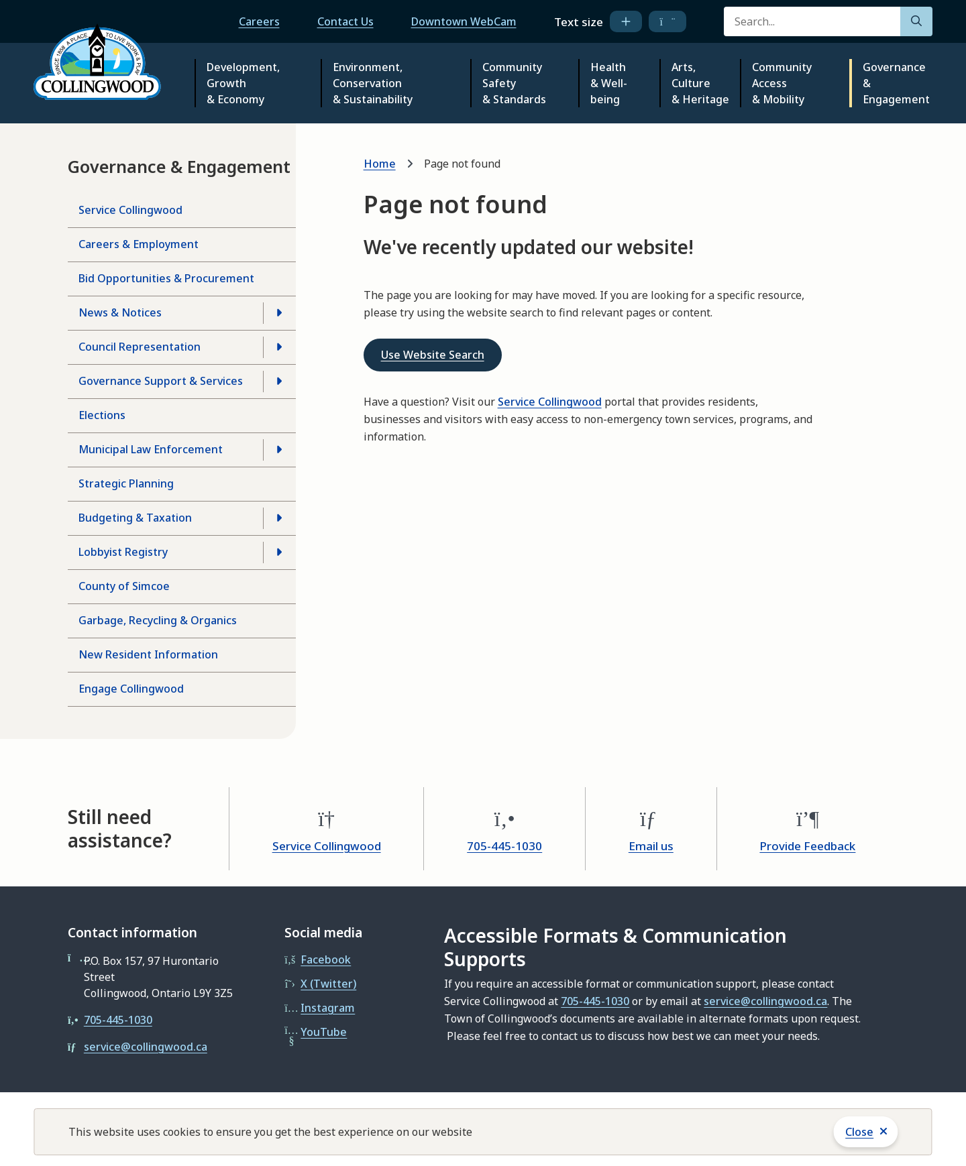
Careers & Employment (138, 244)
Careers (259, 21)
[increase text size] (626, 21)
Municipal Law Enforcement (150, 449)
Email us (651, 846)
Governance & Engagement (896, 83)
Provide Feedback (807, 846)
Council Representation (139, 346)
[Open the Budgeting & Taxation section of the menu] (279, 518)
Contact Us (345, 21)
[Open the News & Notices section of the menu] (279, 313)
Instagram (328, 1007)
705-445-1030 (504, 846)
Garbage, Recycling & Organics (157, 620)
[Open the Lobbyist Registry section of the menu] (279, 552)
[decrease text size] (668, 21)
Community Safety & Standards (514, 83)
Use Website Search (432, 354)
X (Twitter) (328, 983)
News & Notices (120, 312)
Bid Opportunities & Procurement (166, 278)
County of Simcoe (124, 586)
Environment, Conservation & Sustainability (373, 83)
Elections (101, 415)
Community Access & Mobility (782, 83)
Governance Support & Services (160, 380)
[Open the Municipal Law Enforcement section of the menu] (279, 450)
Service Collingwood (130, 209)
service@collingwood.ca (145, 1046)
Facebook (326, 959)
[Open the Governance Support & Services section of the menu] (279, 381)
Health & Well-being (608, 83)
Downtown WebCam (464, 21)
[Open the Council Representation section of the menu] (279, 347)
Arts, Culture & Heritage (700, 83)
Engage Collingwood (131, 688)
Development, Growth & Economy (243, 83)
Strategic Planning (126, 483)
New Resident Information (148, 654)
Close (859, 1131)
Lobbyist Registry (123, 551)
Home (380, 163)
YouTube (324, 1032)
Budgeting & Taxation (135, 517)
